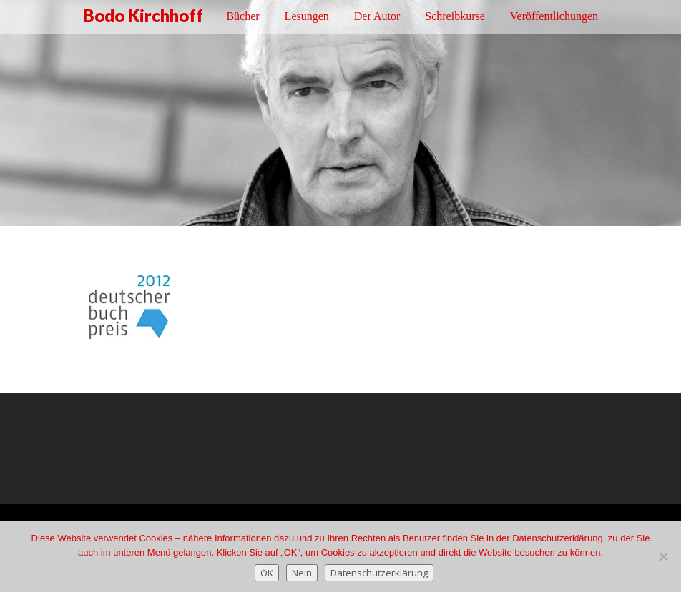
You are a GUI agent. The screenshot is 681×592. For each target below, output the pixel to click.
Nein (302, 572)
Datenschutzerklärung (379, 572)
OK (266, 572)
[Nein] (663, 556)
